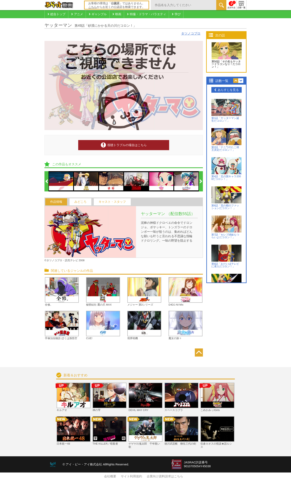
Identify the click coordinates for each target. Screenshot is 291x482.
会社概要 (110, 476)
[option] (61, 181)
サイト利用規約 (131, 476)
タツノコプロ (190, 33)
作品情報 (56, 201)
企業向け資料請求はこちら (165, 476)
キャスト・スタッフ (112, 201)
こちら (92, 6)
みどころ (80, 201)
